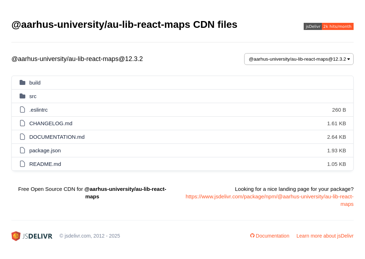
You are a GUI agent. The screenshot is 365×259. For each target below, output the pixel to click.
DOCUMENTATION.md (56, 137)
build (35, 83)
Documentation (269, 236)
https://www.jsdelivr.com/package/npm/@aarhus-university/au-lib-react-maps (270, 200)
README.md (45, 164)
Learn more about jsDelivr (325, 236)
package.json (45, 150)
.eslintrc (38, 110)
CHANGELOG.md (50, 123)
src (32, 96)
